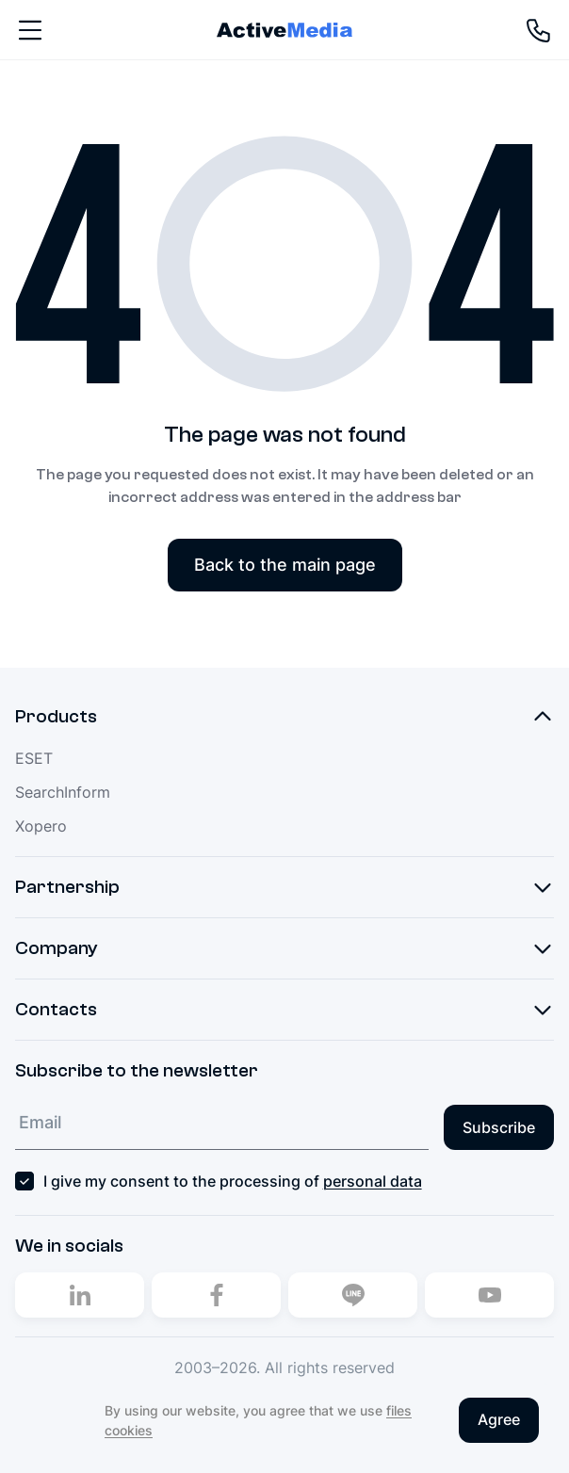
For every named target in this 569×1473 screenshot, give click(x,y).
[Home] (284, 29)
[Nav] (30, 30)
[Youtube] (489, 1295)
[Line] (352, 1295)
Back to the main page (285, 565)
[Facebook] (216, 1295)
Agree (499, 1419)
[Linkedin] (79, 1295)
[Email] (222, 1123)
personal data (372, 1181)
